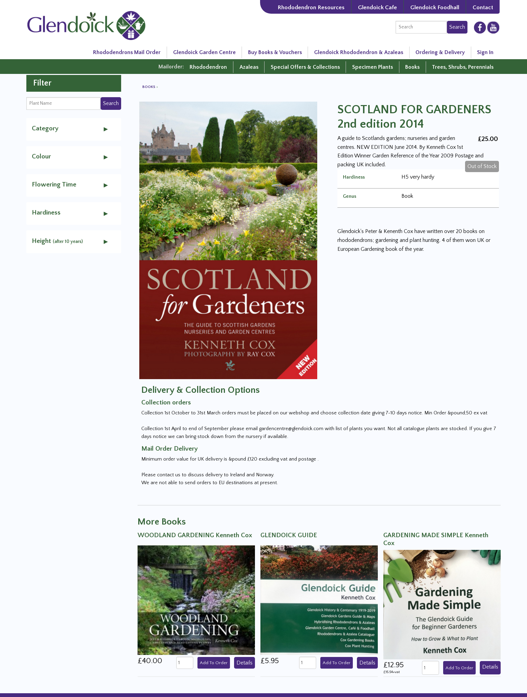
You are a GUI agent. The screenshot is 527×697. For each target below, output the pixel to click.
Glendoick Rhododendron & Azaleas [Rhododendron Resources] (358, 52)
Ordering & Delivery (440, 52)
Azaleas (249, 67)
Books (412, 67)
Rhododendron (208, 67)
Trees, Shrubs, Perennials (462, 67)
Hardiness (354, 177)
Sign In (485, 52)
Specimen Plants (372, 67)
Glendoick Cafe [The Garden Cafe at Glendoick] (377, 7)
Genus (349, 196)
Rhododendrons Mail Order (126, 52)
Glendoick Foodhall (434, 7)
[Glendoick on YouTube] (493, 27)
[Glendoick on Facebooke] (480, 27)
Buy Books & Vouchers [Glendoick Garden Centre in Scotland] (275, 52)
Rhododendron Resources (311, 7)
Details (244, 663)
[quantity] (184, 663)
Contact (483, 7)
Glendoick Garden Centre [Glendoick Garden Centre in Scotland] (204, 52)
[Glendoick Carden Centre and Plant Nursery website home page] (86, 25)
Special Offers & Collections (305, 67)
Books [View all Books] (149, 87)
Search (457, 27)
